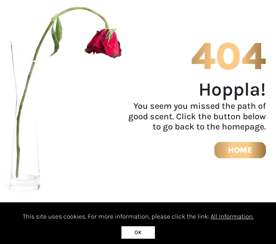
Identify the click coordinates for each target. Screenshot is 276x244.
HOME (240, 150)
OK (138, 232)
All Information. (232, 216)
